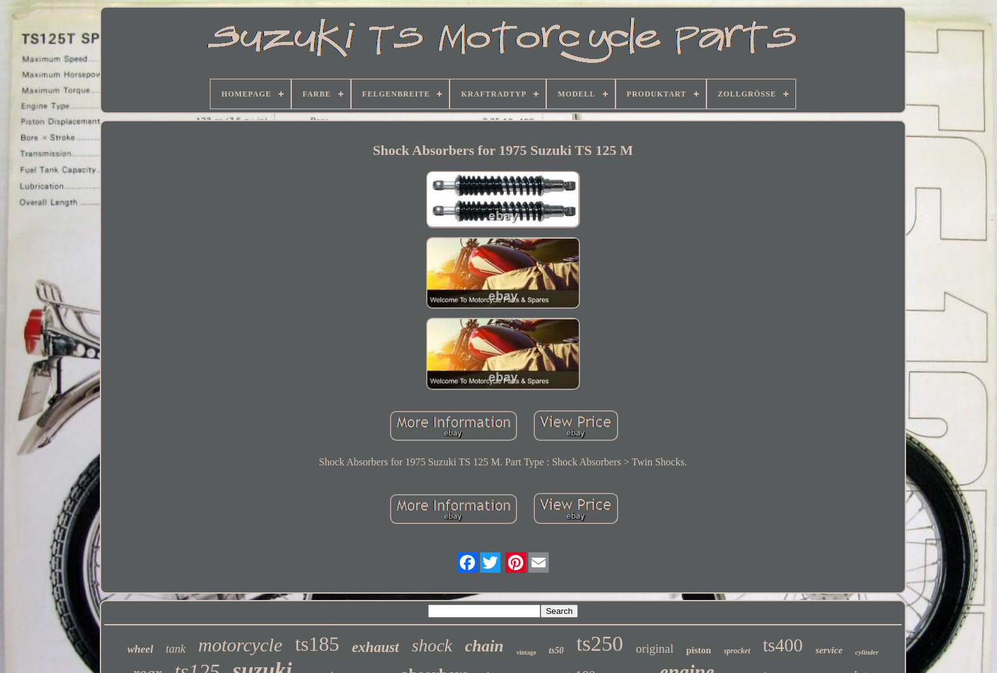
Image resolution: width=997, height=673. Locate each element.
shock (432, 645)
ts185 (317, 643)
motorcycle (240, 644)
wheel (140, 649)
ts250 (599, 643)
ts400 (783, 645)
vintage (526, 652)
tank (176, 649)
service (829, 650)
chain (484, 646)
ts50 (556, 650)
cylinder (867, 652)
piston (698, 650)
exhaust (375, 647)
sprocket (737, 650)
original (654, 648)
